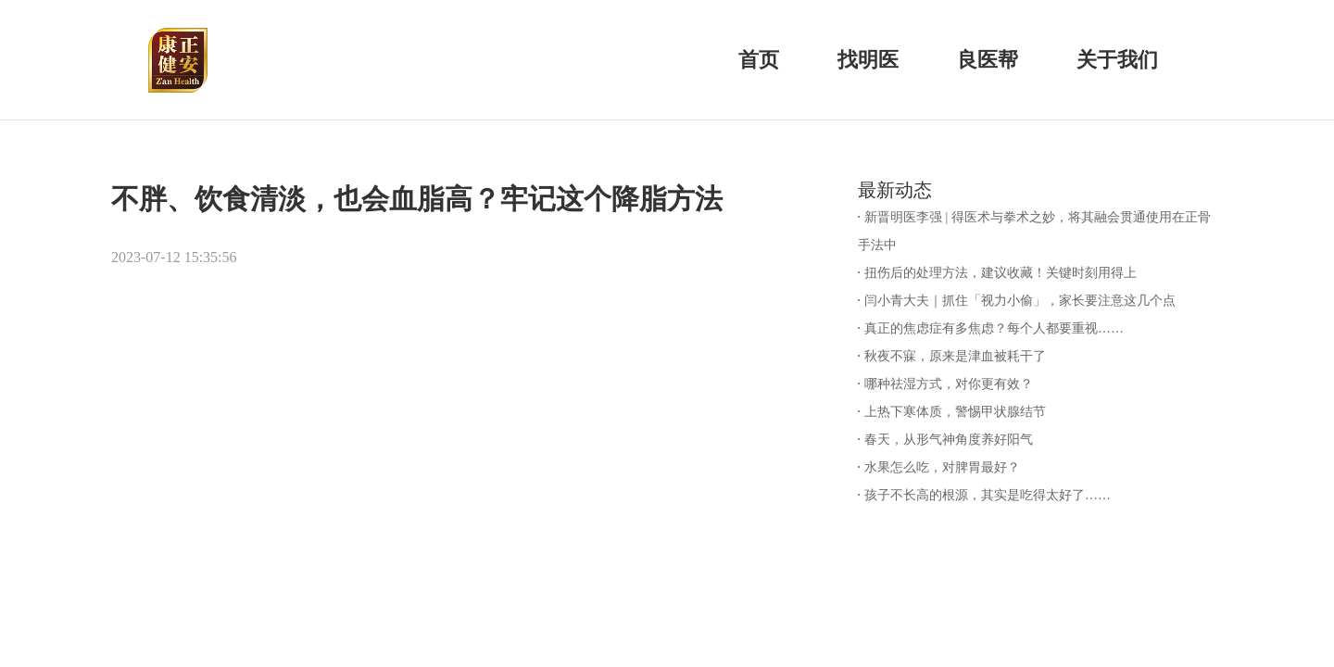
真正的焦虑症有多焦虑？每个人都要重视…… (994, 328)
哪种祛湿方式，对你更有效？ (948, 384)
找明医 (868, 59)
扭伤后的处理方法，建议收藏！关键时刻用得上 (1000, 273)
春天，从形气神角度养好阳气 (948, 440)
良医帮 (987, 59)
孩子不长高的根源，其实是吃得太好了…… (987, 495)
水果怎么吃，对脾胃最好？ (942, 467)
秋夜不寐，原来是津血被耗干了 (955, 356)
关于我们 (1117, 59)
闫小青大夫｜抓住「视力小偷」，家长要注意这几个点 (1020, 301)
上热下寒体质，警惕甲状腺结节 (955, 412)
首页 (758, 59)
